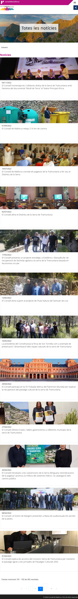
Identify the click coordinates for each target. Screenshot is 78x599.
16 (41, 588)
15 (36, 588)
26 (52, 588)
